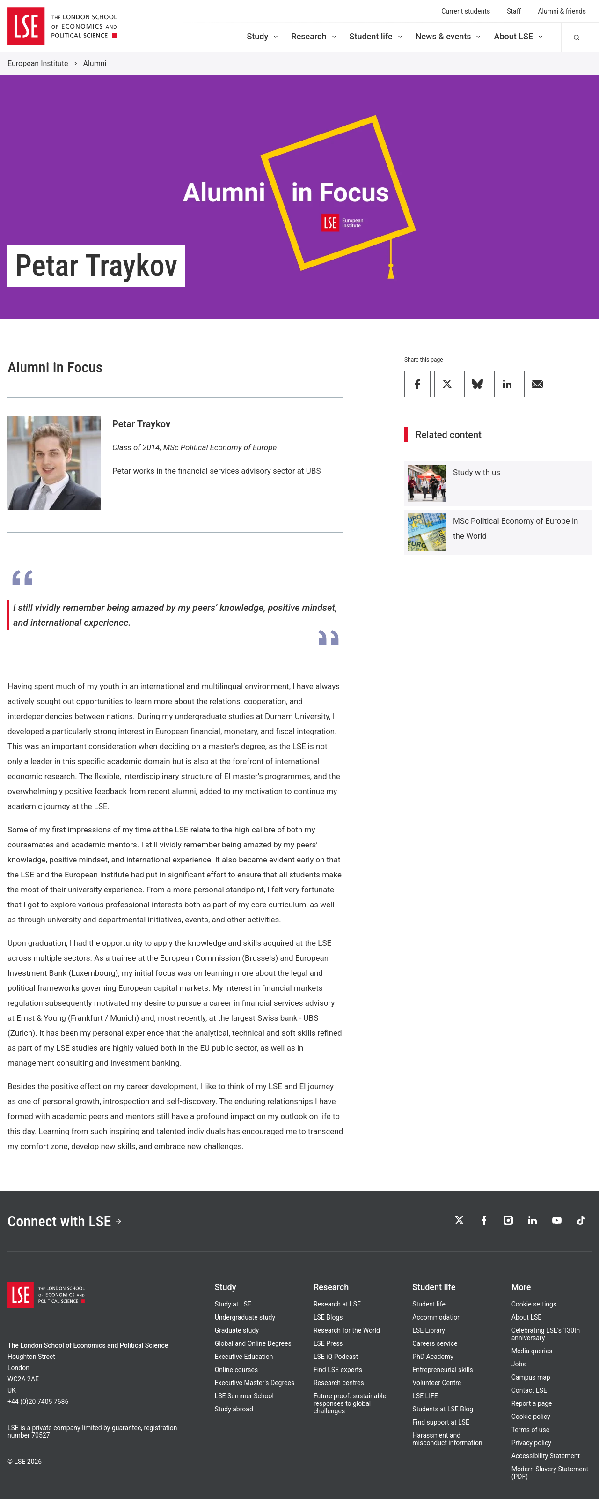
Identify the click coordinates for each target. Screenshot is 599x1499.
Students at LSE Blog (442, 1409)
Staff (514, 11)
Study (263, 36)
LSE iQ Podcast (336, 1356)
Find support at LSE (440, 1422)
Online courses (236, 1369)
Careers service (434, 1343)
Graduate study (237, 1330)
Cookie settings (534, 1304)
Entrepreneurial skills (442, 1369)
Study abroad (234, 1409)
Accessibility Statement (545, 1456)
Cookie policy (530, 1416)
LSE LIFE (425, 1396)
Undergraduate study (245, 1317)
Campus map (530, 1377)
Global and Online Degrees (253, 1343)
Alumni (95, 63)
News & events (449, 36)
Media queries (532, 1351)
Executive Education (244, 1356)
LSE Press (328, 1343)
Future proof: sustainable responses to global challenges (350, 1403)
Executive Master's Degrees (255, 1383)
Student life (377, 36)
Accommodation (436, 1317)
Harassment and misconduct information (447, 1439)
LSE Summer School (244, 1396)
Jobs (518, 1364)
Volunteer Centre (436, 1383)
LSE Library (428, 1330)
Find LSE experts (338, 1369)
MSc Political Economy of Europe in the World (515, 528)
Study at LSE (233, 1304)
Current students (465, 11)
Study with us (476, 472)
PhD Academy (432, 1356)
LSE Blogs (328, 1317)
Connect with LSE (64, 1221)
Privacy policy (531, 1443)
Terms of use (530, 1429)
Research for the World (347, 1330)
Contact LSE (529, 1390)
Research (314, 36)
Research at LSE (337, 1304)
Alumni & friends (562, 11)
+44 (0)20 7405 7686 (37, 1401)
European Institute (37, 63)
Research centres (339, 1383)
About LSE (519, 36)
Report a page (531, 1403)
